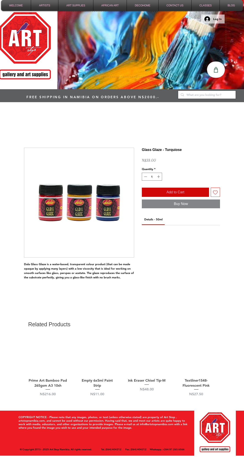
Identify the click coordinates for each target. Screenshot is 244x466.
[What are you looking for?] (206, 95)
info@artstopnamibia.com (156, 424)
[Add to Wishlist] (215, 192)
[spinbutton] (152, 176)
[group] (122, 369)
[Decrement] (145, 176)
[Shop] (216, 70)
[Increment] (159, 176)
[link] (153, 219)
